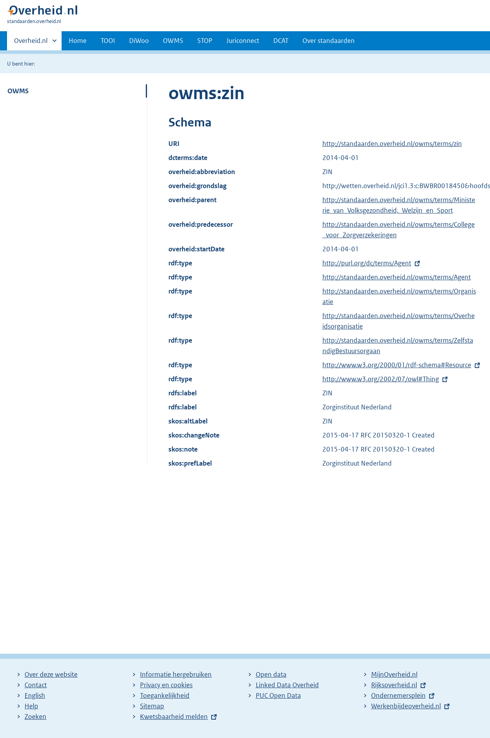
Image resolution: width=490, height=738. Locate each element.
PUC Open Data (278, 695)
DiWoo (139, 40)
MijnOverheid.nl (394, 674)
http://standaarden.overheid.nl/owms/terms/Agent (396, 277)
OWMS (173, 40)
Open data (271, 674)
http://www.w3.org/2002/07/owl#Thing (380, 379)
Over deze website (51, 674)
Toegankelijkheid (164, 695)
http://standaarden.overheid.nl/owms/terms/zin (392, 143)
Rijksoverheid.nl (394, 685)
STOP (204, 40)
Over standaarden (328, 40)
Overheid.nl (31, 43)
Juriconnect (242, 40)
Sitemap (152, 706)
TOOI (108, 40)
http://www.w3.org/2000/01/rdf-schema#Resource (396, 365)
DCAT (280, 40)
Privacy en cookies (166, 685)
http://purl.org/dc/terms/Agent (366, 263)
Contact (36, 685)
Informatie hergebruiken (176, 674)
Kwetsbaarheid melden (174, 716)
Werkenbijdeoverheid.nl (406, 706)
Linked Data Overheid (287, 685)
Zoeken (35, 716)
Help (31, 706)
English (35, 695)
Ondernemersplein (398, 695)
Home (78, 40)
